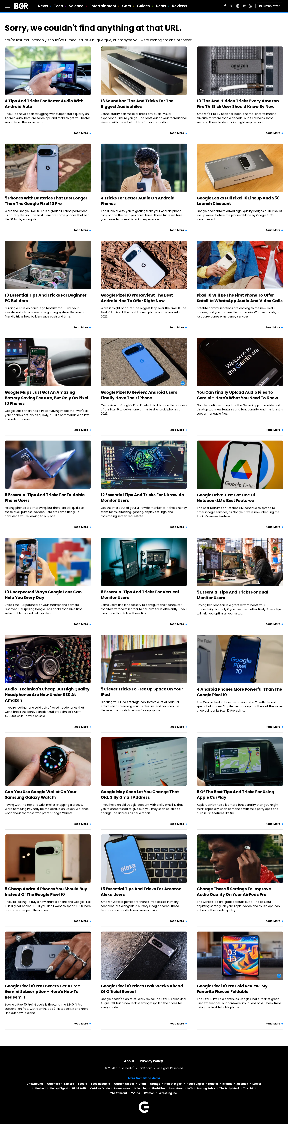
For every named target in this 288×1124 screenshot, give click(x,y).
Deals (161, 6)
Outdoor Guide (100, 1088)
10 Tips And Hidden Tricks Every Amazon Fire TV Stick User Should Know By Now (238, 103)
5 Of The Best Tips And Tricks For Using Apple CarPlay (235, 794)
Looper (256, 1084)
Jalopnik (242, 1084)
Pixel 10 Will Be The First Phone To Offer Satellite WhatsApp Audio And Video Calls (240, 298)
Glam (142, 1084)
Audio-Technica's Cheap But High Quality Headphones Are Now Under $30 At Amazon (47, 694)
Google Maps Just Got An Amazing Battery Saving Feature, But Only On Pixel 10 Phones (46, 398)
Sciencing (141, 1088)
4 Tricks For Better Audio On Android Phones (138, 200)
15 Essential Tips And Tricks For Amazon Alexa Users (141, 891)
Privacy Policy (151, 1061)
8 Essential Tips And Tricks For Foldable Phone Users (45, 497)
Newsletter (269, 6)
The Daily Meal (229, 1088)
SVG (190, 1088)
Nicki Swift (79, 1088)
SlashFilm (158, 1088)
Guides (143, 6)
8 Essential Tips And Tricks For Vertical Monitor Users (140, 594)
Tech (58, 6)
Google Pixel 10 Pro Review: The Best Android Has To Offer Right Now (137, 298)
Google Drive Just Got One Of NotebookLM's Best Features (226, 497)
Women (149, 1093)
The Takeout (118, 1093)
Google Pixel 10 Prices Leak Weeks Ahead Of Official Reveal (142, 988)
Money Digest (59, 1088)
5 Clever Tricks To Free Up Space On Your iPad (142, 691)
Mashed (40, 1088)
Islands (227, 1084)
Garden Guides (124, 1084)
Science (76, 6)
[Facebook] (225, 6)
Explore (69, 1084)
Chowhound (35, 1084)
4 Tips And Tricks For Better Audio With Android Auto (44, 103)
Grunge (155, 1084)
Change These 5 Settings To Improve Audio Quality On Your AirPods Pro (234, 891)
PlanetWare (122, 1088)
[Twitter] (231, 6)
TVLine (135, 1093)
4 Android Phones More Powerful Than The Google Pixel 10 (239, 692)
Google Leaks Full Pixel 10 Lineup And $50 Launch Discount (238, 200)
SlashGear (176, 1088)
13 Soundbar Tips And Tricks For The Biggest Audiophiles (137, 103)
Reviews (179, 6)
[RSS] (250, 6)
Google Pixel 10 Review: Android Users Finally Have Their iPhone (139, 395)
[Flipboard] (244, 6)
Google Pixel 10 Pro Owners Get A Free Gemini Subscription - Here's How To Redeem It (42, 991)
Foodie (82, 1084)
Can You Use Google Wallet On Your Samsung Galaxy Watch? (41, 794)
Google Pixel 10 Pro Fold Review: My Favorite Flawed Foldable (232, 988)
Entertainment (102, 6)
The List (248, 1088)
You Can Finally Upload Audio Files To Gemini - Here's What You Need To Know (237, 395)
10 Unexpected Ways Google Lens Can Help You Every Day (43, 594)
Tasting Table (206, 1088)
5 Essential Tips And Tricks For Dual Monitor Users (232, 595)
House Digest (195, 1084)
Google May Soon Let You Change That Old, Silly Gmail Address (140, 794)
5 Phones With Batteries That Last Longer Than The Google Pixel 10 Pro (46, 200)
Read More (81, 133)
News (43, 6)
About (129, 1061)
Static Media (124, 1068)
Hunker (213, 1084)
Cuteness (53, 1084)
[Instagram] (237, 6)
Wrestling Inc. (168, 1093)
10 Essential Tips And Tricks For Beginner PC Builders (46, 298)
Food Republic (100, 1084)
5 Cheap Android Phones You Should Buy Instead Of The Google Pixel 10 (46, 891)
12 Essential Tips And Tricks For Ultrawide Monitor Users (142, 497)
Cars (126, 6)
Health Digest (173, 1084)
